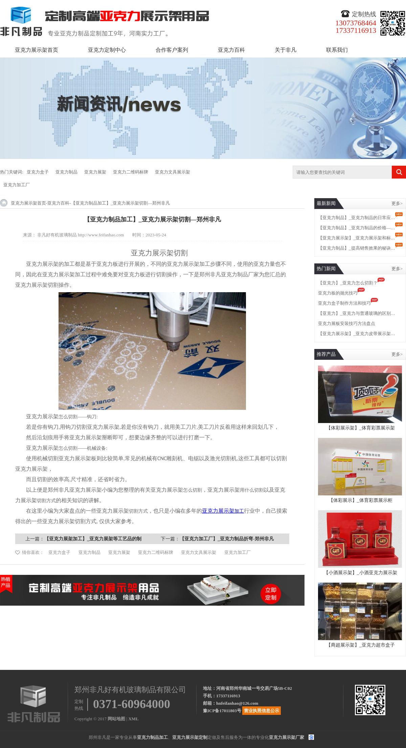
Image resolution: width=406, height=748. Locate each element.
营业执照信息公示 (261, 710)
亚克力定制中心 (107, 50)
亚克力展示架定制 (189, 737)
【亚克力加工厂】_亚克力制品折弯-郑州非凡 (227, 538)
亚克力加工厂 (16, 184)
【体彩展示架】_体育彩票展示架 (360, 427)
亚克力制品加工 (152, 737)
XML (133, 718)
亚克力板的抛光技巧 (338, 293)
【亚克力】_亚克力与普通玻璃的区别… (356, 313)
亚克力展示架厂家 (286, 737)
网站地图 (116, 718)
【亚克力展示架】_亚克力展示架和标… (356, 237)
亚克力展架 (95, 171)
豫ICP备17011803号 (222, 710)
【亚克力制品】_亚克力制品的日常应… (356, 217)
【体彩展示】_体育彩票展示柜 (360, 500)
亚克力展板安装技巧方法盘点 (346, 323)
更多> (397, 203)
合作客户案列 (172, 50)
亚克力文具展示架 (172, 171)
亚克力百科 (231, 50)
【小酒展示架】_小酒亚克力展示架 (360, 572)
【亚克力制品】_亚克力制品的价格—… (356, 227)
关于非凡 (285, 50)
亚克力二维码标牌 (130, 171)
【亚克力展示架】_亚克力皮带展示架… (356, 333)
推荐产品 (326, 354)
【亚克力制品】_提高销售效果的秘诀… (356, 248)
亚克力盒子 (38, 171)
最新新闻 (326, 203)
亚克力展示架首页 (36, 50)
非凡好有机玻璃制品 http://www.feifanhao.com (80, 234)
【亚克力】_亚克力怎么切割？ (348, 282)
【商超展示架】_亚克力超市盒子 (360, 645)
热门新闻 (326, 268)
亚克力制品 (66, 171)
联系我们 (337, 50)
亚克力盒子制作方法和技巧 (344, 303)
